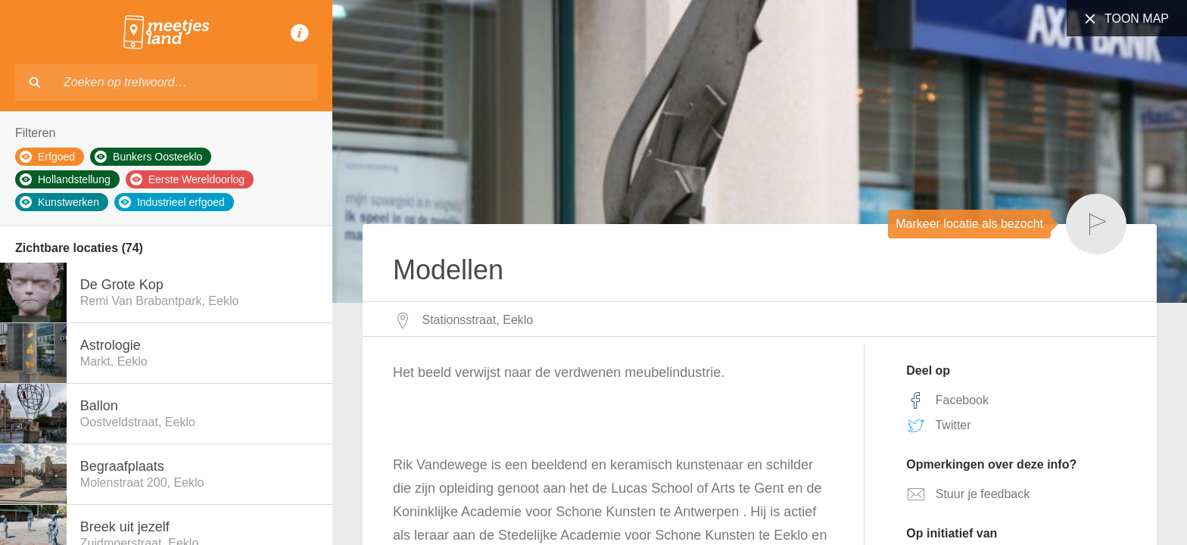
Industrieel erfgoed (172, 202)
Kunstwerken (59, 202)
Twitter (938, 425)
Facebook (947, 400)
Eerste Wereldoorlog (187, 179)
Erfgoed (47, 157)
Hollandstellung (65, 179)
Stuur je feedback (968, 494)
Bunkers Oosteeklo (148, 157)
